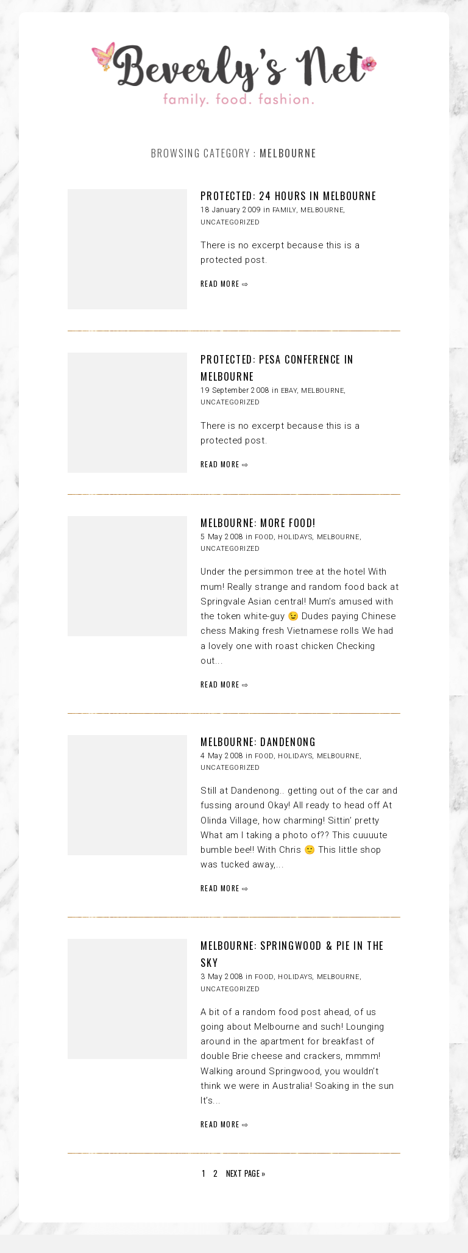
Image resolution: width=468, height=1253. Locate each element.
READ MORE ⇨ (224, 283)
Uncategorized (230, 222)
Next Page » (246, 1173)
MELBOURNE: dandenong (258, 741)
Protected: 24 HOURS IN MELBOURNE (288, 195)
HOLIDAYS (295, 537)
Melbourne (321, 210)
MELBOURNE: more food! (258, 522)
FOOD (264, 537)
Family (284, 210)
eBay (289, 391)
